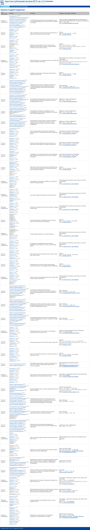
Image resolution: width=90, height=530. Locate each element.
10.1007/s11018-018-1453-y (68, 491)
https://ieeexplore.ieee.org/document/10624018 (70, 61)
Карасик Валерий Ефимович (16, 105)
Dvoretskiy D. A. (13, 370)
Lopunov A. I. (12, 62)
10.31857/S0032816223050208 (69, 113)
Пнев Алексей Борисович (15, 25)
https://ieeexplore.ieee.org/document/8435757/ (70, 481)
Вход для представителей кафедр (19, 6)
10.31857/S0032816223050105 (69, 101)
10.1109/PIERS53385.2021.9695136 (70, 333)
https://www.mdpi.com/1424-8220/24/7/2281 (69, 46)
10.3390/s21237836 (66, 355)
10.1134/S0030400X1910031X (69, 452)
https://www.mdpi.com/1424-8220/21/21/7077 (70, 342)
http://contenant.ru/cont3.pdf (66, 472)
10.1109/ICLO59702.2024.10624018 (70, 64)
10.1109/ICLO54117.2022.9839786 (70, 183)
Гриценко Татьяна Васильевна (17, 19)
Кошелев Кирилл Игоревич (16, 88)
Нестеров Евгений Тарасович (16, 390)
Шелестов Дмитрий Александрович (18, 411)
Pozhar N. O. (12, 510)
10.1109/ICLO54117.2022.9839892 (70, 236)
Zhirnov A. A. (12, 36)
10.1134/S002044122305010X (69, 145)
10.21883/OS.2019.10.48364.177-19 (70, 392)
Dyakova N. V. (12, 140)
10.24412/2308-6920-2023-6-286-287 (71, 87)
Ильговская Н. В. (13, 16)
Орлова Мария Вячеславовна (16, 108)
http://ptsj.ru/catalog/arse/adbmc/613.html (69, 365)
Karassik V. (12, 440)
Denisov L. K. (12, 376)
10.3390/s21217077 (66, 344)
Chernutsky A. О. (13, 343)
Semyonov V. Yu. (13, 483)
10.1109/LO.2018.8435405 (68, 502)
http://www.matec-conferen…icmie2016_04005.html (71, 516)
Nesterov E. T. (12, 437)
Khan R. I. (11, 32)
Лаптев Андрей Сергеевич (15, 426)
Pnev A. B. (11, 38)
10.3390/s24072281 (66, 48)
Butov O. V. (12, 61)
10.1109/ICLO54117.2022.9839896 (70, 209)
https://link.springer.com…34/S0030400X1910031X (71, 451)
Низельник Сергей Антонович (16, 20)
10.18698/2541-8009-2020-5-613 (69, 366)
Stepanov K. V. (12, 29)
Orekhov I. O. (12, 241)
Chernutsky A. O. (13, 65)
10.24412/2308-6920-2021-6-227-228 (71, 293)
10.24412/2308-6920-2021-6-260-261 (71, 306)
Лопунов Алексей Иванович (16, 89)
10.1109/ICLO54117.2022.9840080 (70, 279)
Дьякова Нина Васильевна (16, 96)
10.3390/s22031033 (66, 222)
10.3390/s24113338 (66, 75)
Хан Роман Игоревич (14, 24)
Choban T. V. (12, 177)
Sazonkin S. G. (13, 194)
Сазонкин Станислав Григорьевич (17, 414)
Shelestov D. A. (13, 504)
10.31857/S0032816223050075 (69, 123)
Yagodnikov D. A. (13, 199)
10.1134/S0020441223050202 (69, 156)
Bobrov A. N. (12, 257)
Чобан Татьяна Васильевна (16, 290)
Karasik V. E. (12, 149)
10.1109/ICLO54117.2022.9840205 (70, 246)
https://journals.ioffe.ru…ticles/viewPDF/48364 (70, 389)
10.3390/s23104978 (66, 169)
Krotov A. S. (12, 484)
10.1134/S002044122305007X (69, 133)
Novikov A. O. (12, 198)
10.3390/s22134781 (66, 255)
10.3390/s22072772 (66, 266)
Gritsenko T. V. (12, 30)
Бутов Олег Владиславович (16, 91)
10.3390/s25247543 (66, 34)
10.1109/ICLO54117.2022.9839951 (70, 197)
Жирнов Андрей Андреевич (16, 27)
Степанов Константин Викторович (17, 17)
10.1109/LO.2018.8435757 (68, 484)
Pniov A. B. (12, 434)
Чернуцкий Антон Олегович (16, 22)
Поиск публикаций (5, 6)
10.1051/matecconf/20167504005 (70, 517)
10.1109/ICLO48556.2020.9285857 (70, 376)
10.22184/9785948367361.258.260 (70, 23)
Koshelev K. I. (12, 33)
